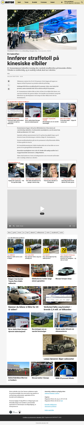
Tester (26, 2)
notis (61, 232)
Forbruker (44, 2)
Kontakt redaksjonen (51, 404)
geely (14, 232)
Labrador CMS (40, 417)
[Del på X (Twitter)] (8, 85)
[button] (74, 250)
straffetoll (55, 232)
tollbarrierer (40, 232)
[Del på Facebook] (8, 81)
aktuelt (32, 232)
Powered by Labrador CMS (42, 423)
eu (24, 232)
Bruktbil (34, 2)
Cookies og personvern (29, 417)
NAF (62, 401)
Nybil (19, 2)
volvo (48, 232)
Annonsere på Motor (50, 406)
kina (9, 232)
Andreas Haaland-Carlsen (52, 393)
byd (28, 232)
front (19, 232)
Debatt (52, 2)
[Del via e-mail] (8, 89)
